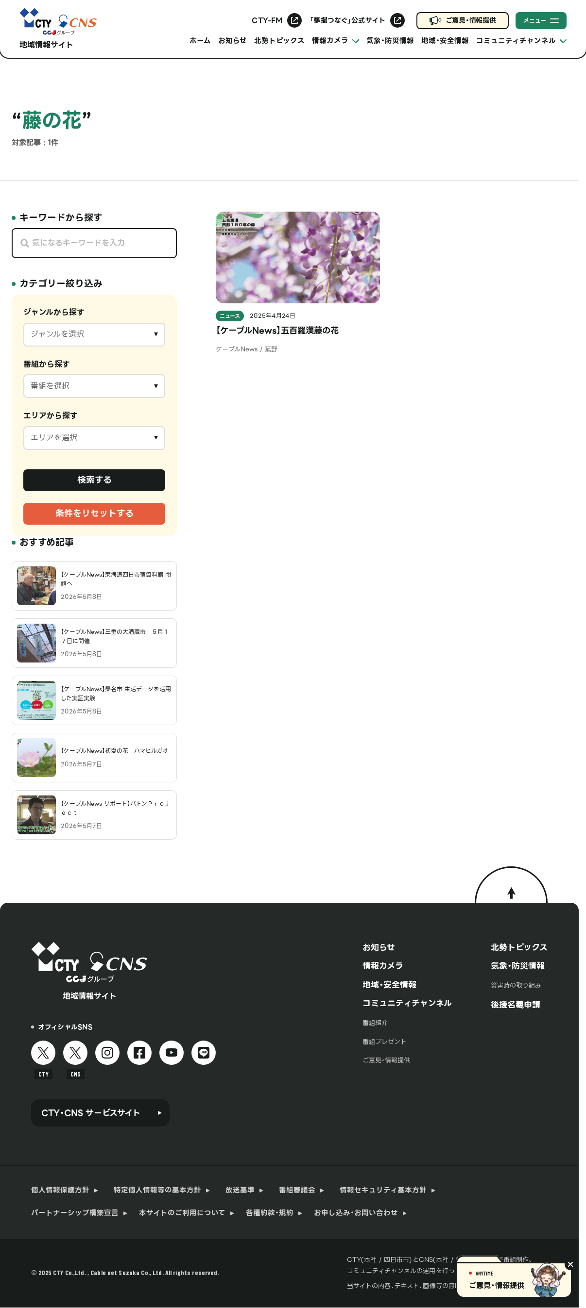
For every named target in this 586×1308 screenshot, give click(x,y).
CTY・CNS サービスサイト (90, 1113)
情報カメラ (382, 966)
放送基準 (240, 1190)
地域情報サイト (46, 45)
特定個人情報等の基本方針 (157, 1190)
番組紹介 (375, 1023)
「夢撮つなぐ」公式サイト (347, 20)
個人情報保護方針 (60, 1190)
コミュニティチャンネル (407, 1003)
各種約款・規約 (269, 1213)
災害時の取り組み (516, 985)
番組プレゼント (384, 1042)
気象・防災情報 (390, 41)
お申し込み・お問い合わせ (356, 1213)
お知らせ (232, 41)
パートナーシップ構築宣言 (75, 1213)
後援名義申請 (515, 1004)
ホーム (200, 41)
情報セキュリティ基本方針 (383, 1190)
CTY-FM (267, 20)
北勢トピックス (279, 41)
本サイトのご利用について (182, 1213)
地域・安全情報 (445, 41)
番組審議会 (297, 1190)
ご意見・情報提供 (471, 20)
